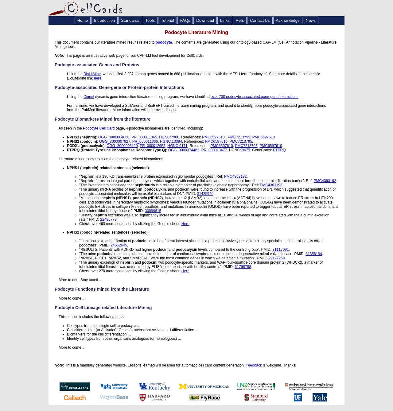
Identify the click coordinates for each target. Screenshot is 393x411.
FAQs (185, 20)
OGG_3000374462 (183, 150)
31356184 (313, 254)
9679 (246, 150)
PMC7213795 (239, 137)
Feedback (254, 365)
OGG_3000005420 (122, 146)
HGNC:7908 (169, 137)
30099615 (153, 211)
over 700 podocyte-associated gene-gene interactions (254, 97)
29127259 (276, 258)
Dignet (89, 97)
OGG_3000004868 (113, 137)
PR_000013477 (214, 150)
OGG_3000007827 (114, 141)
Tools (150, 20)
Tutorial (167, 20)
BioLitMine (92, 74)
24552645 (119, 245)
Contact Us (260, 20)
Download (205, 20)
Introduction (104, 20)
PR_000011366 (145, 141)
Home (82, 20)
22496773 (108, 219)
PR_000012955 (152, 146)
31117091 (280, 249)
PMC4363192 (235, 176)
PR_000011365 (144, 137)
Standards (130, 20)
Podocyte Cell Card (99, 128)
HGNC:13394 (171, 141)
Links (224, 20)
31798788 (243, 267)
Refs (239, 20)
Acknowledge (288, 20)
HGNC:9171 (177, 146)
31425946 (205, 194)
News (311, 20)
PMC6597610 (213, 137)
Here (185, 224)
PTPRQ (279, 150)
